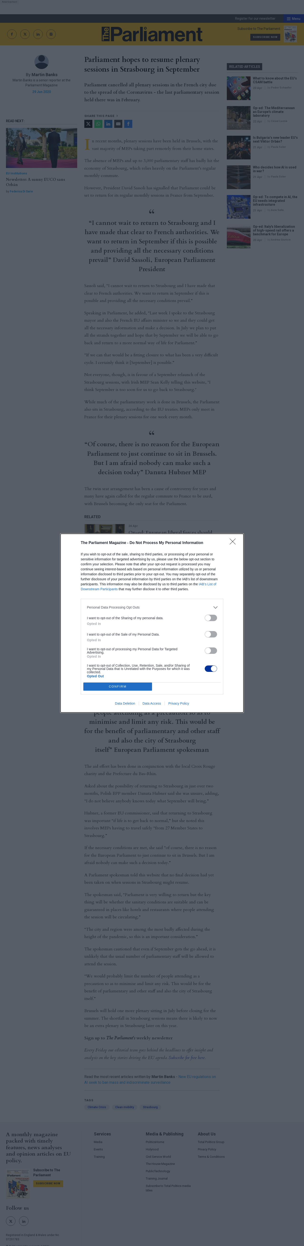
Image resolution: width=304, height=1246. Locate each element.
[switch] (211, 618)
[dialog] (152, 623)
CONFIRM (118, 686)
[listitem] (152, 607)
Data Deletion (125, 703)
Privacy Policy (178, 703)
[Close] (234, 543)
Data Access (151, 703)
